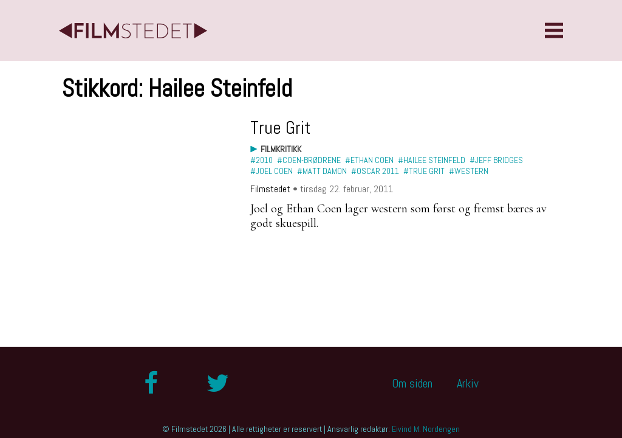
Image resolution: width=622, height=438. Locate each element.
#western (468, 170)
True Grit (280, 127)
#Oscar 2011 (375, 170)
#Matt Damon (322, 170)
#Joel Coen (271, 170)
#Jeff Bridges (496, 160)
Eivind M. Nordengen (426, 428)
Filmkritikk (281, 149)
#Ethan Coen (369, 160)
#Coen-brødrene (309, 160)
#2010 (261, 160)
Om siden (412, 383)
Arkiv (468, 383)
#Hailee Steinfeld (431, 160)
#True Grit (424, 170)
